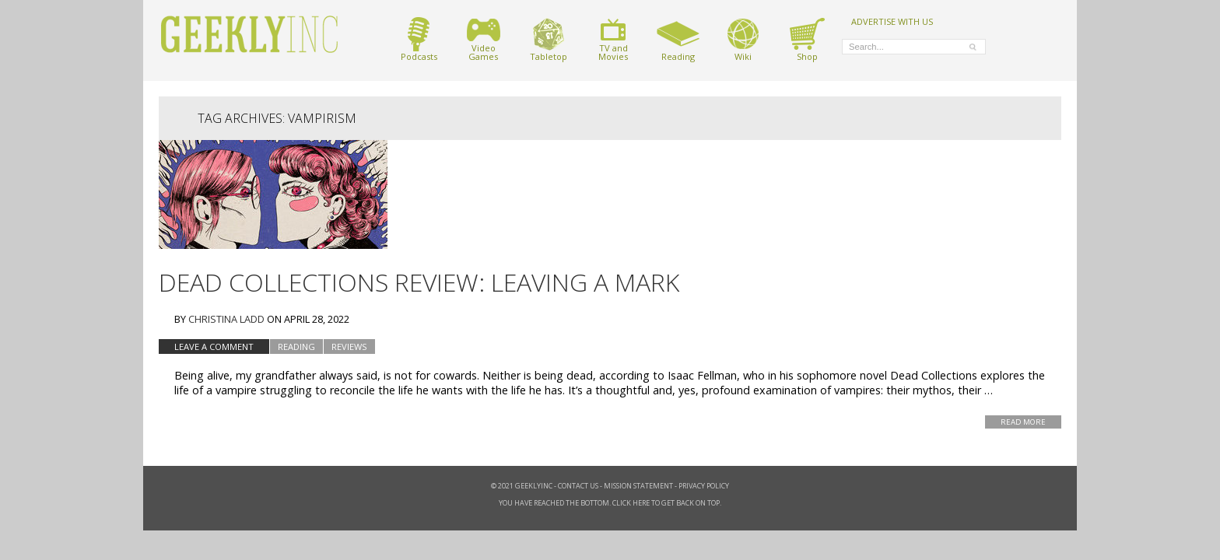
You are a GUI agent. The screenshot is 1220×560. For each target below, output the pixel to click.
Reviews (349, 346)
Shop (807, 39)
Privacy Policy (703, 486)
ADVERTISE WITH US (892, 21)
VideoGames (483, 39)
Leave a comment (214, 346)
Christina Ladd (226, 319)
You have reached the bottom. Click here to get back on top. (610, 503)
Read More (1023, 422)
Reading (678, 39)
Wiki (743, 39)
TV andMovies (613, 39)
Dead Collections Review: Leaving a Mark (419, 282)
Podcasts (419, 39)
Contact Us (578, 486)
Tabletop (548, 39)
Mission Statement (638, 486)
